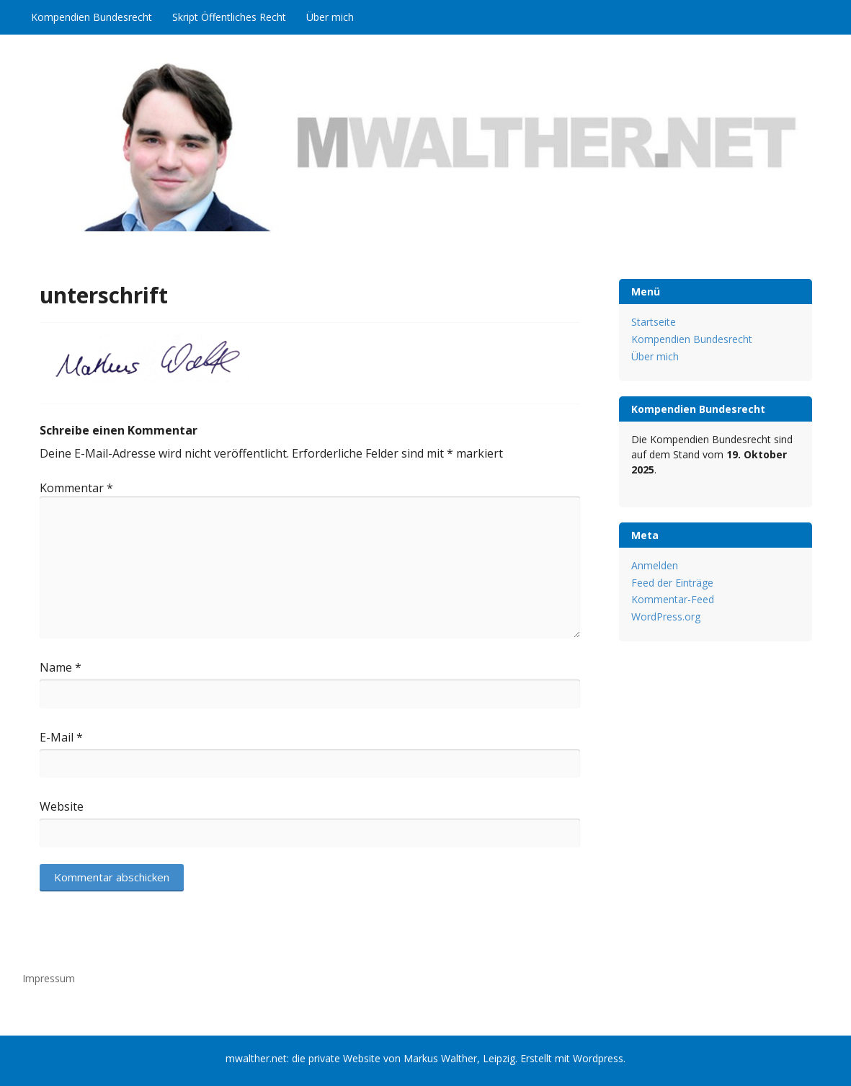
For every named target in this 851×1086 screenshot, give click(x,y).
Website (62, 806)
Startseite (653, 322)
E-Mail (61, 737)
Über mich (330, 17)
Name (60, 667)
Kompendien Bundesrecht (91, 17)
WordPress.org (665, 616)
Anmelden (654, 565)
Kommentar (76, 488)
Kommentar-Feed (672, 599)
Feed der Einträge (672, 582)
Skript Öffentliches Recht (229, 17)
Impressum (48, 978)
